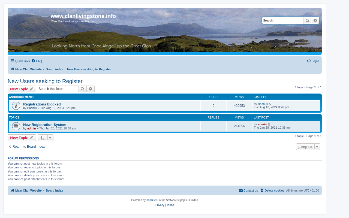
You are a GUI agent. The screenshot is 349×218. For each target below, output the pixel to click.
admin (31, 128)
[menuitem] (36, 61)
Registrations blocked (42, 104)
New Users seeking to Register (45, 81)
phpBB (150, 200)
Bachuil (32, 108)
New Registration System (44, 125)
